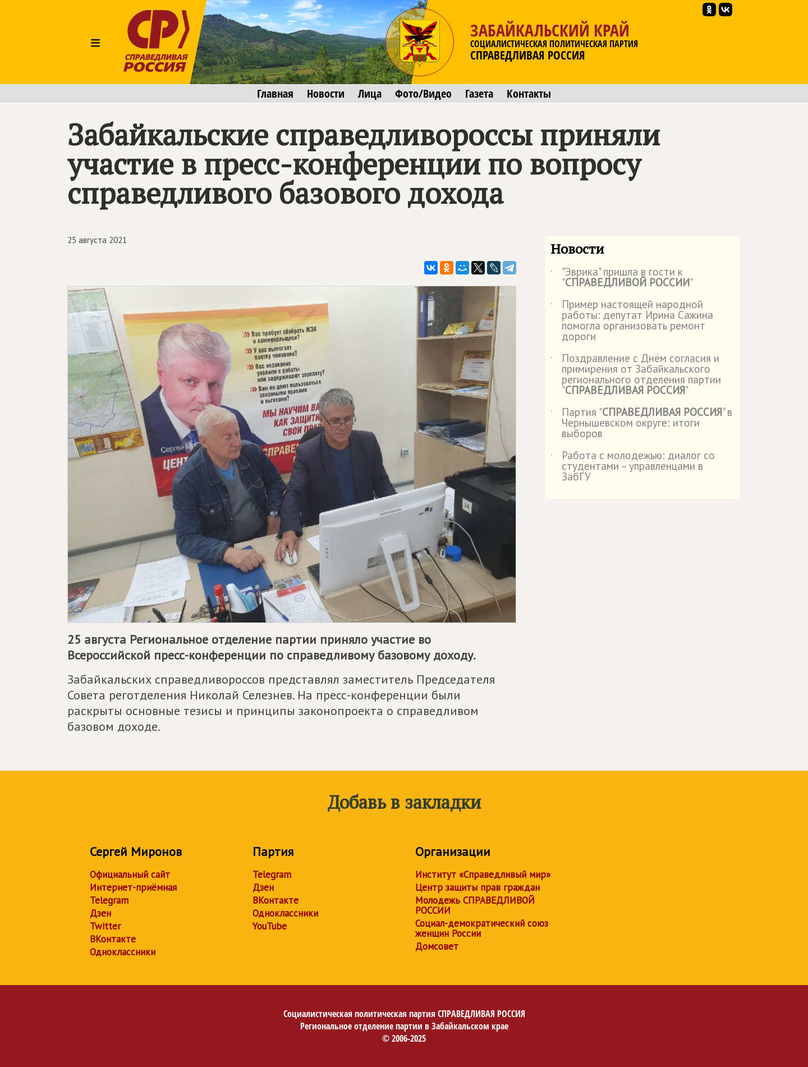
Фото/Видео (423, 94)
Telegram (109, 900)
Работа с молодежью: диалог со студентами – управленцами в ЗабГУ (632, 466)
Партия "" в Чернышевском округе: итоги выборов (641, 423)
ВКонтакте (113, 939)
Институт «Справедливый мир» (482, 874)
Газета (479, 94)
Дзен (100, 913)
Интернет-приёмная (133, 887)
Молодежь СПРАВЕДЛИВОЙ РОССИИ (475, 905)
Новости (326, 94)
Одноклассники (122, 952)
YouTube (269, 926)
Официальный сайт (130, 874)
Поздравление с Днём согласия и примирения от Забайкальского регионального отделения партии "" (635, 375)
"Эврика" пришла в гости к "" (621, 278)
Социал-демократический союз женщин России (481, 928)
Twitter (105, 926)
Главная (275, 94)
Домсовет (436, 946)
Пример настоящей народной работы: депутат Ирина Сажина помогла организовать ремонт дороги (631, 321)
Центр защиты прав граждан (477, 887)
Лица (370, 94)
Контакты (529, 94)
